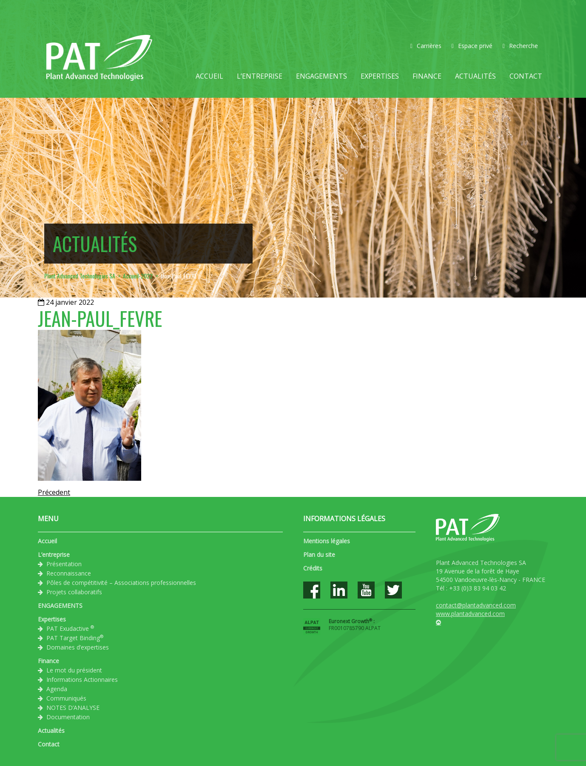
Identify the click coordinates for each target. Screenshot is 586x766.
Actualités (475, 76)
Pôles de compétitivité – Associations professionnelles (121, 583)
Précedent (54, 492)
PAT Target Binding (74, 637)
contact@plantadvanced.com (476, 605)
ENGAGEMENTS (321, 76)
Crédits (312, 568)
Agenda (56, 689)
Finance (426, 76)
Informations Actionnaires (82, 679)
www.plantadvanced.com (470, 614)
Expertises (380, 76)
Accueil (209, 76)
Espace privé (472, 46)
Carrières (425, 46)
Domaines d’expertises (77, 647)
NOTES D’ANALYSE (73, 708)
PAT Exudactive (70, 628)
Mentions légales (326, 541)
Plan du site (319, 554)
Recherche (520, 46)
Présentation (64, 564)
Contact (525, 76)
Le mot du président (74, 670)
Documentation (68, 717)
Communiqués (66, 698)
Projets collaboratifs (74, 592)
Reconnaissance (68, 573)
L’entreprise (259, 76)
